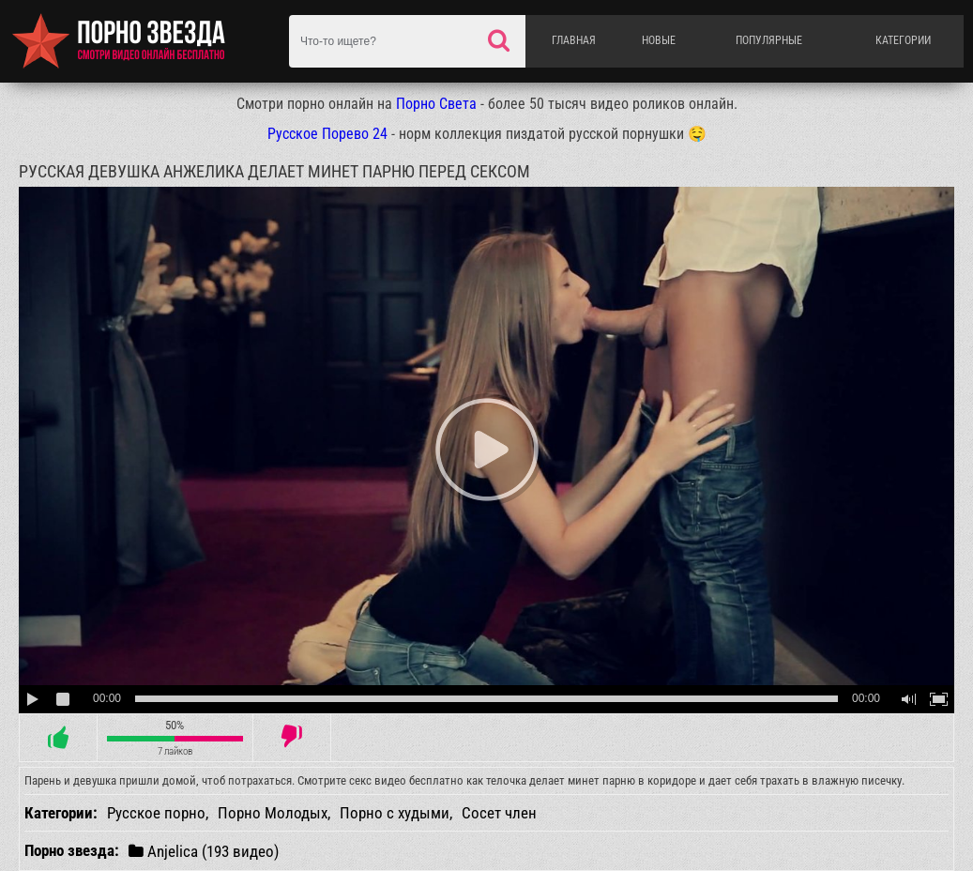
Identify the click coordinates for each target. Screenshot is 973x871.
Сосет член (499, 812)
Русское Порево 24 (327, 134)
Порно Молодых (272, 812)
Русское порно (156, 812)
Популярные (769, 40)
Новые (659, 40)
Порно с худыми (394, 812)
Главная (574, 40)
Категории (903, 40)
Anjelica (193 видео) (204, 851)
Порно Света (436, 104)
